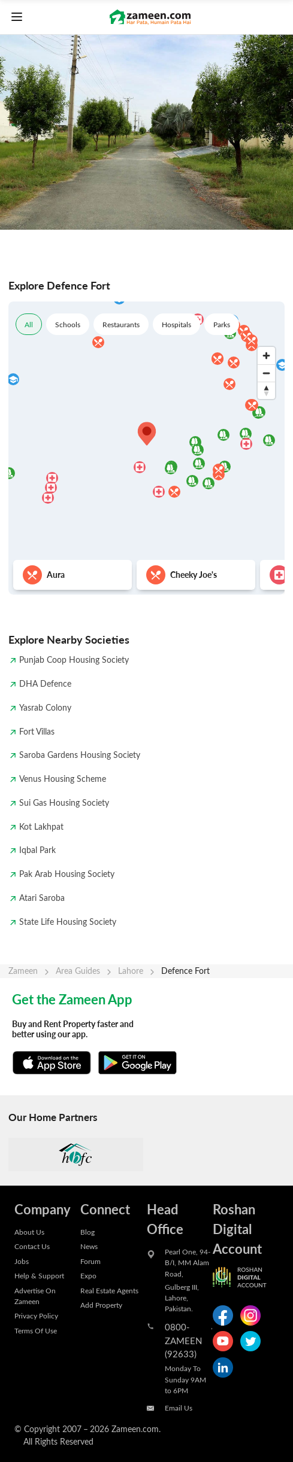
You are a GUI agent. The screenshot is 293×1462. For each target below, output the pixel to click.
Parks (221, 324)
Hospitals (176, 324)
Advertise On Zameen (35, 1296)
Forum (90, 1261)
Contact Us (32, 1246)
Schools (67, 324)
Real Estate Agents (109, 1290)
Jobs (21, 1261)
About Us (29, 1231)
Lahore (130, 970)
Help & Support (39, 1275)
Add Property (101, 1304)
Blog (87, 1231)
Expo (88, 1275)
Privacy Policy (36, 1315)
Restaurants (121, 324)
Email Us (178, 1407)
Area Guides (78, 970)
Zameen (23, 970)
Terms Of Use (35, 1330)
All (29, 324)
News (89, 1246)
